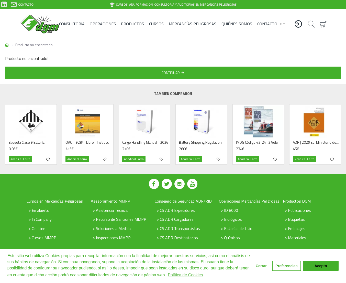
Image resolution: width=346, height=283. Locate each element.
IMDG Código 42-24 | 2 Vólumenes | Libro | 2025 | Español (259, 142)
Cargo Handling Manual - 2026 (145, 142)
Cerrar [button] (261, 266)
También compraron (173, 93)
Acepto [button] (321, 266)
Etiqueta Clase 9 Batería (26, 142)
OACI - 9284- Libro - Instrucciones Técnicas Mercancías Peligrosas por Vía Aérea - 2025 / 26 (88, 142)
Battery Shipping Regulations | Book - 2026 (202, 142)
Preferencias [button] (286, 266)
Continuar (171, 72)
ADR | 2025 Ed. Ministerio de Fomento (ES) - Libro (316, 142)
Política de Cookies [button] (185, 275)
